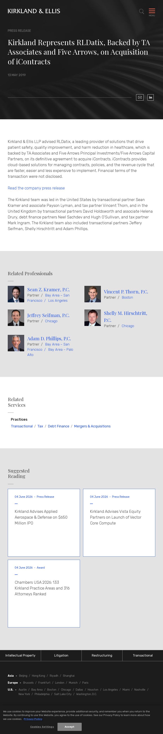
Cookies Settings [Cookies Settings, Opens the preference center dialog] (42, 726)
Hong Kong (38, 675)
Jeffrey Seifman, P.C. (48, 315)
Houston (93, 689)
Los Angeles (58, 300)
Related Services (16, 402)
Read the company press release (36, 188)
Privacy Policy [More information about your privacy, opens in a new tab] (33, 719)
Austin (23, 689)
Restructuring (102, 655)
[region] (81, 720)
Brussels (28, 682)
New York (24, 694)
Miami (126, 689)
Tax (40, 426)
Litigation (61, 655)
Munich (73, 682)
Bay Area (37, 689)
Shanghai (69, 675)
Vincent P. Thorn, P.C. (126, 291)
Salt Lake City (63, 694)
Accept (70, 726)
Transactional (22, 426)
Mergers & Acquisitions (92, 426)
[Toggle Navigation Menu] (152, 12)
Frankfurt (44, 682)
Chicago (51, 321)
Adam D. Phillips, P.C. (49, 338)
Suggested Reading (19, 473)
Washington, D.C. (86, 694)
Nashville (139, 689)
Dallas (79, 689)
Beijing (23, 675)
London (59, 682)
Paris (85, 682)
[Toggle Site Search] (142, 12)
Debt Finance (58, 426)
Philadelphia (42, 694)
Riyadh (54, 675)
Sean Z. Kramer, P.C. (48, 289)
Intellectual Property (20, 655)
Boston (127, 297)
